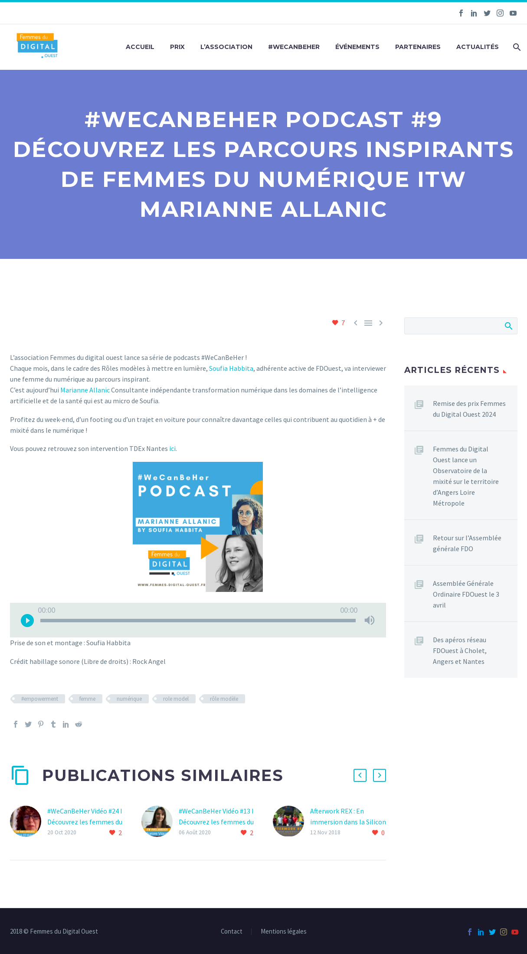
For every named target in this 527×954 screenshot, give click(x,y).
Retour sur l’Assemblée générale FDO (467, 543)
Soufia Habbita (231, 368)
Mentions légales (284, 931)
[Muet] (369, 620)
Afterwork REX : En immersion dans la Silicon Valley (348, 822)
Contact (231, 931)
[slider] (198, 620)
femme (87, 698)
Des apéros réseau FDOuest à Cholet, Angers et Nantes (460, 650)
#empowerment (39, 698)
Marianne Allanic (85, 390)
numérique (129, 698)
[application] (198, 620)
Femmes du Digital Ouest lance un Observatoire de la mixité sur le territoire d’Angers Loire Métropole (466, 475)
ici (172, 448)
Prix (177, 47)
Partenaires (418, 47)
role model (176, 698)
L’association (226, 47)
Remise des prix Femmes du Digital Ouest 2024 (469, 408)
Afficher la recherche (508, 325)
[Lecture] (27, 620)
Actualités (477, 47)
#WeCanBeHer (294, 47)
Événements (357, 47)
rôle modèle (224, 698)
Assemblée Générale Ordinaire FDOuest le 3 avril (466, 594)
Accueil (140, 47)
